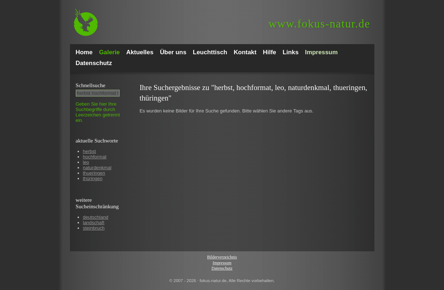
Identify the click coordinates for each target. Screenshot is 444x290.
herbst (89, 151)
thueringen (94, 173)
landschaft (93, 222)
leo (86, 162)
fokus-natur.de (319, 23)
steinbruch (94, 228)
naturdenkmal (97, 167)
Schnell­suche (90, 85)
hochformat (95, 156)
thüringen (93, 178)
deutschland (95, 217)
